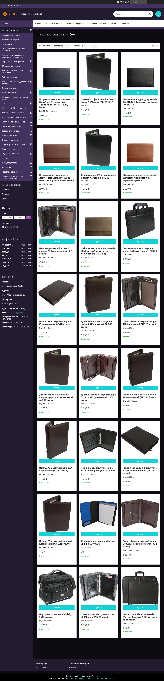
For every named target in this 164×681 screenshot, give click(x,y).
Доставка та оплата (97, 23)
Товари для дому (9, 88)
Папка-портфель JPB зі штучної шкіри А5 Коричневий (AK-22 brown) (140, 470)
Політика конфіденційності (103, 678)
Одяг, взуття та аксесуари (13, 145)
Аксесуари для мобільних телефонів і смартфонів (13, 56)
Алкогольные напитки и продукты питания (12, 177)
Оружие (5, 158)
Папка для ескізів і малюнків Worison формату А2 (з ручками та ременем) (140, 617)
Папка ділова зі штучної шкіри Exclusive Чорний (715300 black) (98, 469)
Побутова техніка (9, 77)
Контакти (125, 23)
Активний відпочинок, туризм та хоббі (15, 98)
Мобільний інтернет (11, 35)
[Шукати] (150, 14)
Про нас (113, 23)
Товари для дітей (9, 135)
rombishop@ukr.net (16, 313)
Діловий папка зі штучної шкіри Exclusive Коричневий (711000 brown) (98, 397)
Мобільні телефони (10, 40)
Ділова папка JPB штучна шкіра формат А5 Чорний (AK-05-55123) (98, 178)
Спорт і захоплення (10, 149)
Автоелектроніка (9, 93)
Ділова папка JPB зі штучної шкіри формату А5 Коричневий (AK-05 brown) (56, 397)
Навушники (7, 44)
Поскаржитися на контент (81, 678)
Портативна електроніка (13, 62)
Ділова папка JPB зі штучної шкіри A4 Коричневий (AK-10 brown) (96, 324)
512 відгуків (124, 2)
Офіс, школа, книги (10, 140)
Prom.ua (95, 676)
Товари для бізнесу (10, 131)
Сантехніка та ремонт (11, 126)
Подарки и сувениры (11, 154)
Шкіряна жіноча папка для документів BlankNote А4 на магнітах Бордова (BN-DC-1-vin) (56, 178)
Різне (4, 104)
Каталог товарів (53, 23)
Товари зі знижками (11, 185)
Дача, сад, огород (9, 163)
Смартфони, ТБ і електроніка (14, 108)
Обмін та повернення (75, 23)
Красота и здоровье (11, 172)
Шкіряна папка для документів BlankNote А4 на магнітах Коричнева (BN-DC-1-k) (140, 178)
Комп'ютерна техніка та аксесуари (12, 72)
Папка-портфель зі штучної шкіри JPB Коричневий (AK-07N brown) (56, 251)
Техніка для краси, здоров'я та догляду (15, 83)
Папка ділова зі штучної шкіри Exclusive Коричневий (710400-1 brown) (140, 544)
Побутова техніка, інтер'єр (13, 122)
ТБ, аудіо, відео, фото (11, 66)
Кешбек (72, 668)
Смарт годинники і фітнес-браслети (13, 50)
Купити (57, 92)
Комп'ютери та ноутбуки (13, 113)
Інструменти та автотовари (14, 117)
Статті (5, 199)
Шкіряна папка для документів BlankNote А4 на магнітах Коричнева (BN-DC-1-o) (98, 251)
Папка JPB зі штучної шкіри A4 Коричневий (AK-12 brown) (55, 469)
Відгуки (5, 194)
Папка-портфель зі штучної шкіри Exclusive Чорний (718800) (140, 249)
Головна (38, 23)
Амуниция (6, 167)
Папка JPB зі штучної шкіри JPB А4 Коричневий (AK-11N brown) (140, 396)
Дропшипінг (41, 668)
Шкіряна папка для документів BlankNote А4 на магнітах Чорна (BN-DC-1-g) (140, 102)
